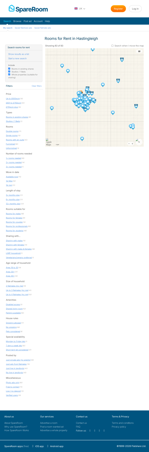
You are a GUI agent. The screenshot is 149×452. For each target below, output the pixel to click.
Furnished (10, 144)
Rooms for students (14, 230)
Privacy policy (119, 426)
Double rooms (12, 131)
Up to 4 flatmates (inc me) (17, 294)
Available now (12, 177)
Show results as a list (18, 54)
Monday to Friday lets (15, 341)
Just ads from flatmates (16, 364)
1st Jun (9, 185)
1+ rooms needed (13, 158)
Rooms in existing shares (23, 69)
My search (7, 28)
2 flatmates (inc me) (14, 286)
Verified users (12, 395)
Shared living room (14, 308)
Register (118, 8)
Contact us (81, 422)
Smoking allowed (13, 323)
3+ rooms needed (14, 167)
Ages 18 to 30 (12, 267)
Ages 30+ (10, 272)
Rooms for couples (14, 222)
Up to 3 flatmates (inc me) (17, 290)
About (13, 422)
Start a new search (17, 58)
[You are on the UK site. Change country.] (80, 8)
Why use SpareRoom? (15, 426)
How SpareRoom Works (16, 430)
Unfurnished (11, 148)
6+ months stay (13, 199)
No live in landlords (14, 372)
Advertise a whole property (53, 430)
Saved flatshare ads (23, 28)
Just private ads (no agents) (18, 360)
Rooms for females (14, 218)
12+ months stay (13, 203)
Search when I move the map (129, 46)
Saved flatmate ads (42, 28)
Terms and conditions (123, 422)
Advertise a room (48, 422)
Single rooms (12, 135)
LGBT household (13, 253)
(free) (16, 446)
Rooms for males (13, 213)
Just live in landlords (15, 368)
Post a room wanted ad (51, 426)
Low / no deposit (13, 391)
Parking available (13, 313)
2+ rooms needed (14, 162)
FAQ (78, 426)
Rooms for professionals (17, 226)
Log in (135, 8)
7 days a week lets (14, 345)
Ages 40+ (10, 276)
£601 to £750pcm (13, 103)
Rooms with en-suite (15, 140)
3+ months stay (13, 195)
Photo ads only (12, 382)
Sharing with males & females (19, 249)
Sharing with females (15, 245)
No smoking (11, 327)
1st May (9, 181)
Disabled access (13, 304)
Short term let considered (17, 350)
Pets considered (13, 331)
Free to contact (12, 387)
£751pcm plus (12, 107)
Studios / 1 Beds (19, 72)
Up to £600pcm (13, 98)
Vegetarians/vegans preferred (19, 257)
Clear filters (37, 86)
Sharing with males (14, 240)
